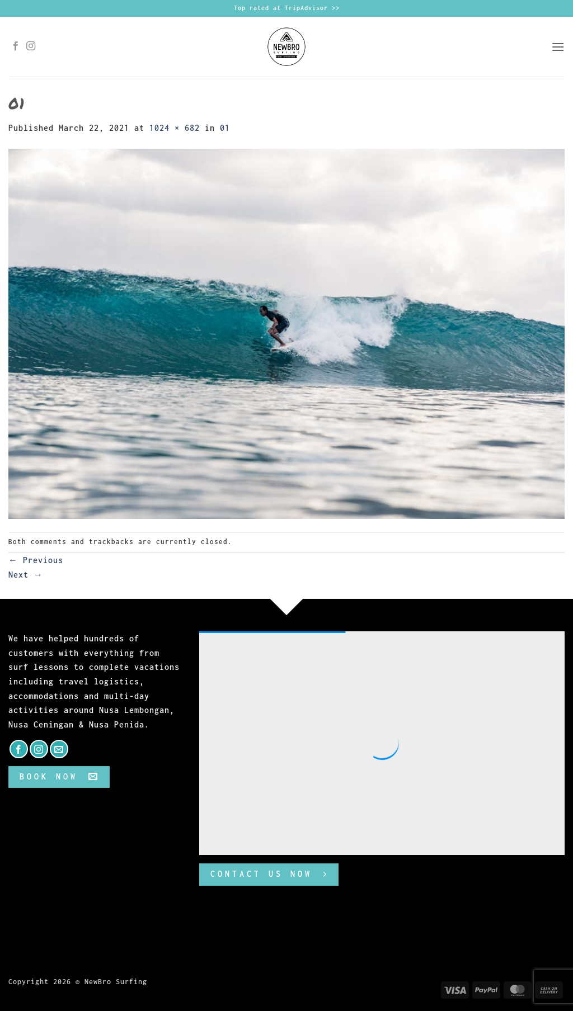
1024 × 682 (174, 128)
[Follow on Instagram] (31, 46)
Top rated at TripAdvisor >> (287, 7)
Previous (35, 560)
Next (25, 574)
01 (225, 128)
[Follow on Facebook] (16, 46)
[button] (558, 46)
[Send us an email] (59, 749)
